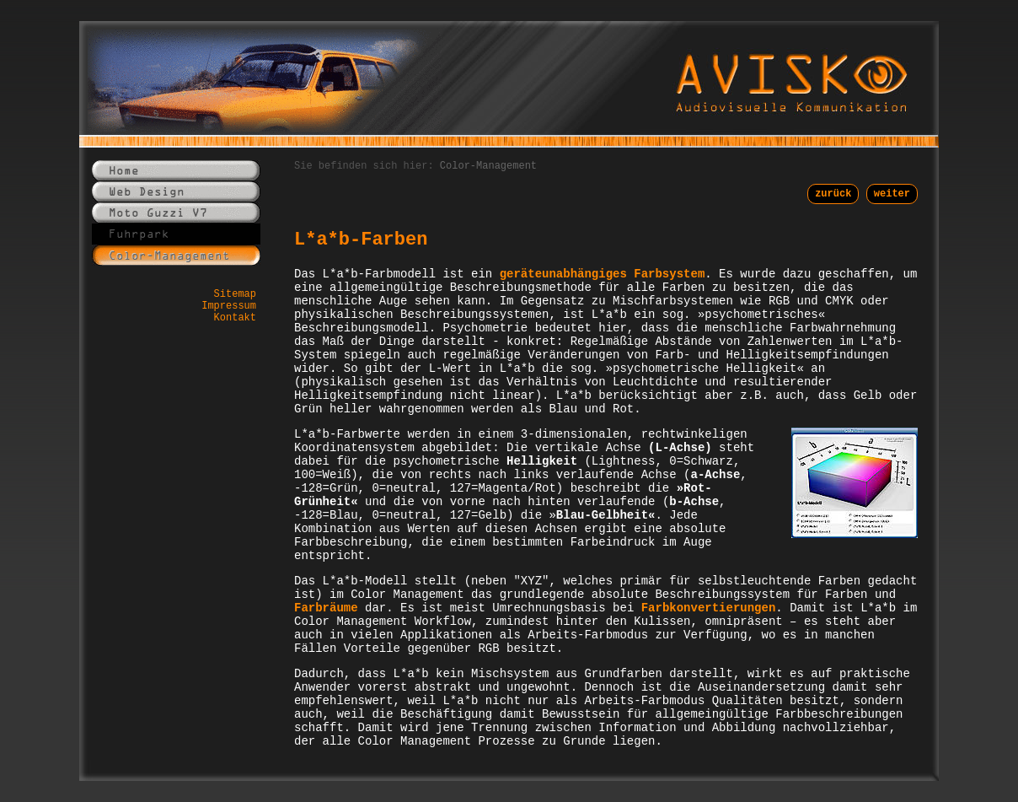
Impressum (228, 306)
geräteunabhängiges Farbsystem (602, 274)
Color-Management (488, 166)
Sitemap (235, 294)
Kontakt (235, 318)
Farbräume (326, 608)
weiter (892, 194)
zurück (833, 194)
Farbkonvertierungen (708, 608)
